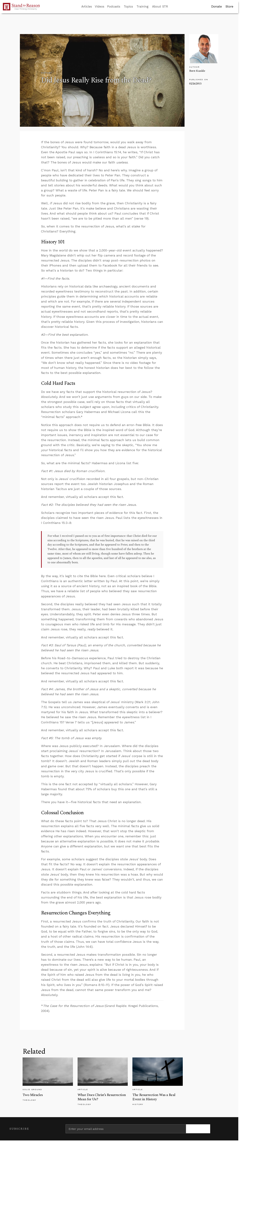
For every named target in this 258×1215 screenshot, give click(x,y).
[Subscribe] (198, 1128)
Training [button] (143, 6)
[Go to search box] (171, 6)
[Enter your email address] (126, 1128)
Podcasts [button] (113, 6)
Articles (86, 6)
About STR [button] (160, 6)
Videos (99, 6)
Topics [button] (128, 6)
